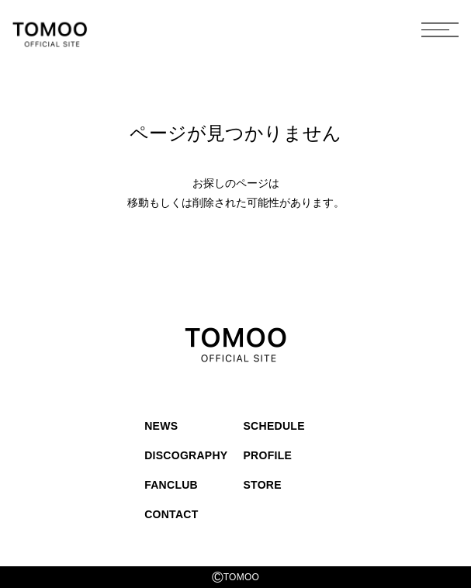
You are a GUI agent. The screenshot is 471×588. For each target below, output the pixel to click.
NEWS (161, 426)
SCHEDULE (274, 426)
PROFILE (268, 455)
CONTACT (171, 514)
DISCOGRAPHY (185, 455)
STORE (263, 485)
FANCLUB (171, 485)
